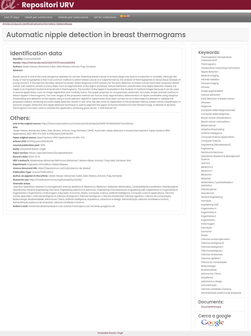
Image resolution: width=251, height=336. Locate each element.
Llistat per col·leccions (38, 17)
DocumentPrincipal (211, 306)
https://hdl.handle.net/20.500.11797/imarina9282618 (48, 62)
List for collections (105, 17)
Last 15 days (11, 17)
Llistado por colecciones (73, 17)
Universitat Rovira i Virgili (110, 332)
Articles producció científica (17, 23)
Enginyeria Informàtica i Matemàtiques (52, 23)
